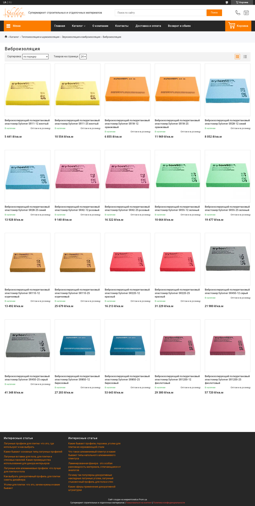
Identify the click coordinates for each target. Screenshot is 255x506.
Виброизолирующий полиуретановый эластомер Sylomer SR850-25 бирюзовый (127, 379)
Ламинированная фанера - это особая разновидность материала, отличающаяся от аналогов (94, 467)
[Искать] (214, 12)
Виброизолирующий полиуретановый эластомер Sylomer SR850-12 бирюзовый (77, 379)
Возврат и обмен (179, 26)
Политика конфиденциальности (169, 502)
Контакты (121, 26)
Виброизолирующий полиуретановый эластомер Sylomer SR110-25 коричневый (77, 293)
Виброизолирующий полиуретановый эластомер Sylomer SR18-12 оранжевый (127, 124)
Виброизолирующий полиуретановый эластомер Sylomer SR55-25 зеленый (227, 208)
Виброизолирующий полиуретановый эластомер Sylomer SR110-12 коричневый (27, 293)
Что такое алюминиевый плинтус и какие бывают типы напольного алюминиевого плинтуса (92, 455)
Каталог (77, 26)
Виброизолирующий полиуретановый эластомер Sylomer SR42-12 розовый (77, 208)
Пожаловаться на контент (139, 502)
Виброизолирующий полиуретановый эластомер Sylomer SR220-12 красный (127, 293)
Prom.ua (143, 499)
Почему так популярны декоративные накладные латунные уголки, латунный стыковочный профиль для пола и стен (90, 478)
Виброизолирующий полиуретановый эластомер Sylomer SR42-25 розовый (127, 208)
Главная (59, 26)
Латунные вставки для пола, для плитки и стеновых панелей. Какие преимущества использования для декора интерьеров (28, 460)
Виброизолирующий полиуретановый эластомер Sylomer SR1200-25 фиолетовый (227, 379)
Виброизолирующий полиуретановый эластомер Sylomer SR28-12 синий (227, 122)
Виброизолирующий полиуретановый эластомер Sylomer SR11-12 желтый (27, 122)
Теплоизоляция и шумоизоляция (40, 37)
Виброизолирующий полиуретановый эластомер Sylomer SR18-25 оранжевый (177, 124)
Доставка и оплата (148, 26)
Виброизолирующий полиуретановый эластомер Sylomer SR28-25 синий (27, 208)
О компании (100, 26)
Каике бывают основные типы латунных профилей (33, 451)
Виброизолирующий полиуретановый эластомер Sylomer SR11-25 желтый (77, 122)
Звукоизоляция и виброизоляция (81, 37)
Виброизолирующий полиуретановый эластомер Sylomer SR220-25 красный (177, 293)
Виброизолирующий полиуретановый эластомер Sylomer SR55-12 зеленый (177, 208)
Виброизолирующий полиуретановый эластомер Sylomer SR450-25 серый (27, 378)
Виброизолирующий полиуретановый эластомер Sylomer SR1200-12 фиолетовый (177, 379)
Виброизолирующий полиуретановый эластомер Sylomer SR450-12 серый (227, 291)
